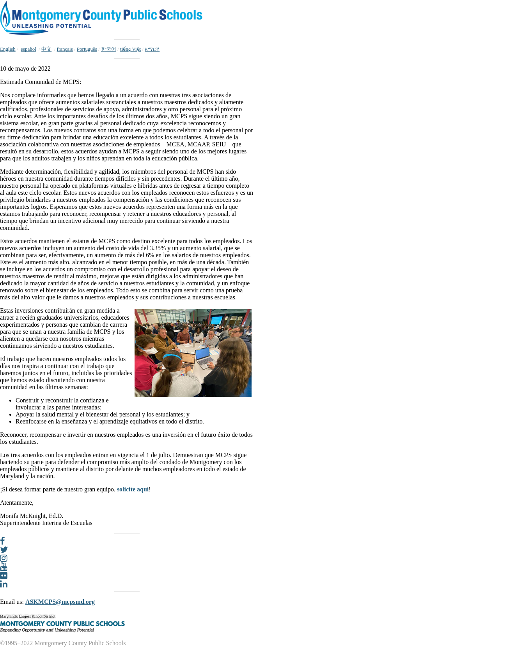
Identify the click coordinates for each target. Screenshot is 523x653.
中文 (46, 49)
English (8, 49)
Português (87, 49)
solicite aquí (133, 489)
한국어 (108, 49)
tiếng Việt (130, 49)
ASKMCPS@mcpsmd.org (60, 601)
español (28, 49)
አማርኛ (152, 49)
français (65, 49)
